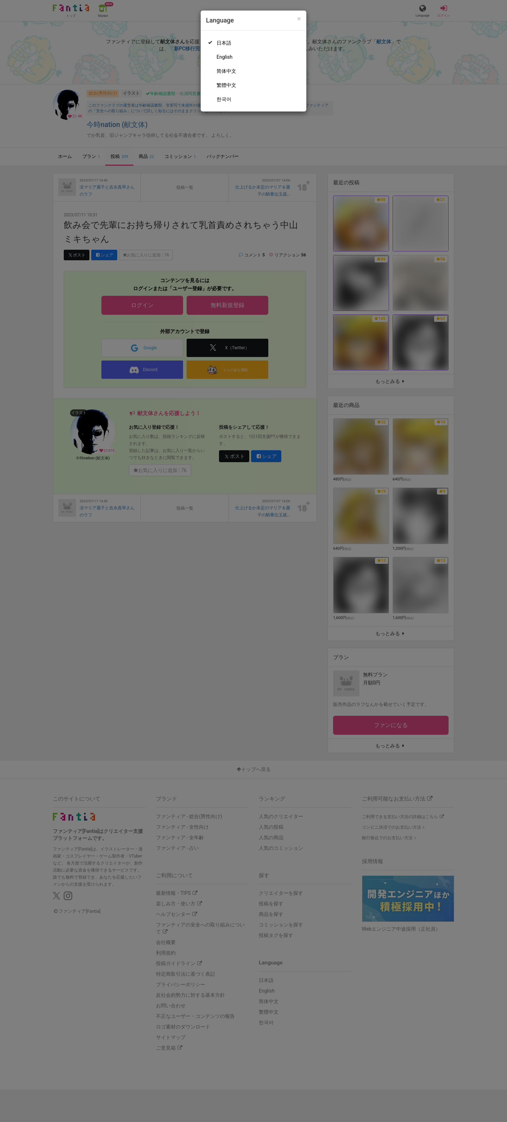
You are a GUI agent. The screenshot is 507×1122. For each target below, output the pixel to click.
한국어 (224, 99)
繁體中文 (226, 85)
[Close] (299, 19)
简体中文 (226, 71)
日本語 (224, 43)
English (224, 57)
